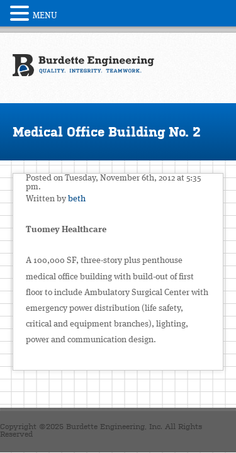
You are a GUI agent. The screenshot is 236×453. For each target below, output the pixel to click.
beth (77, 198)
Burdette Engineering (83, 65)
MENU (45, 15)
